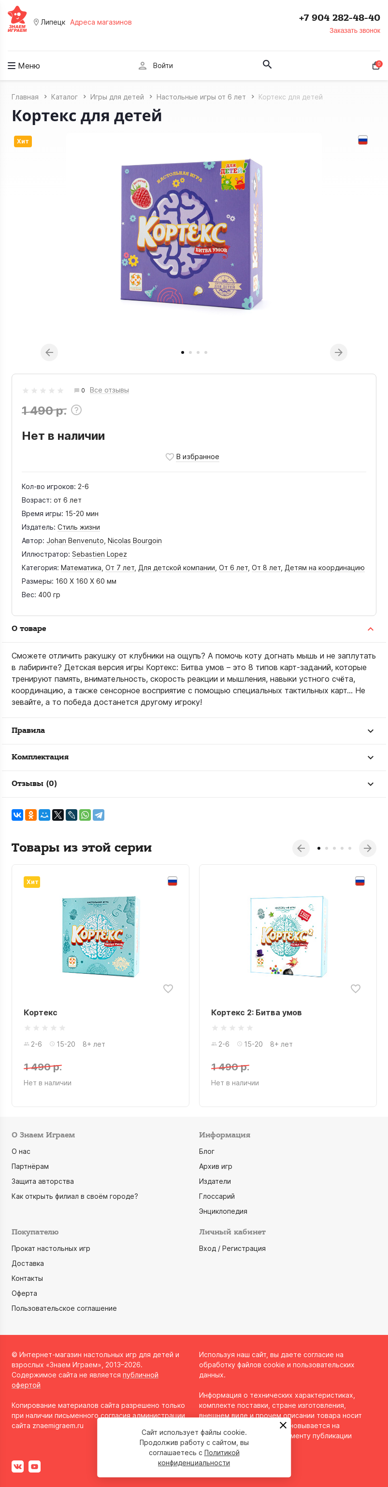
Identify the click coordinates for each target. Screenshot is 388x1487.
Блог (207, 1151)
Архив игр (215, 1166)
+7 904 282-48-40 (339, 18)
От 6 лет (233, 567)
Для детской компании (176, 567)
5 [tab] (349, 848)
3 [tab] (198, 352)
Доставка (28, 1263)
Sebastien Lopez (99, 554)
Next (338, 352)
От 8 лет (266, 567)
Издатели (215, 1181)
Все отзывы (109, 390)
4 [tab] (205, 352)
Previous (49, 352)
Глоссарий (217, 1196)
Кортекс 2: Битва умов (256, 1012)
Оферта (24, 1293)
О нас (21, 1151)
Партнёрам (30, 1166)
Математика (81, 567)
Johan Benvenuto (75, 540)
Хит (23, 141)
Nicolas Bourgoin (135, 540)
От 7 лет (119, 567)
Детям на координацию (325, 567)
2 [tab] (190, 352)
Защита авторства (43, 1181)
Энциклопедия (223, 1211)
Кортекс (40, 1012)
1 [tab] (182, 352)
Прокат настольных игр (51, 1248)
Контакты (27, 1278)
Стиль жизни (78, 527)
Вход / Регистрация (232, 1248)
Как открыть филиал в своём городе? (75, 1196)
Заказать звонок (355, 30)
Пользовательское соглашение (64, 1308)
